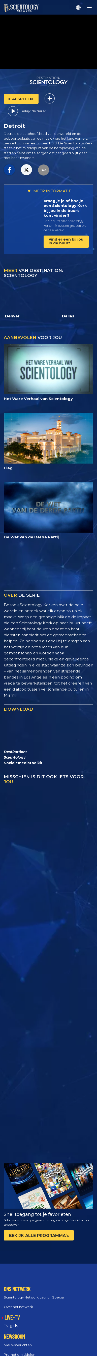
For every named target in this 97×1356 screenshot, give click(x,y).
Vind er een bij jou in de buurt (66, 241)
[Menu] (89, 7)
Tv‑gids (11, 1325)
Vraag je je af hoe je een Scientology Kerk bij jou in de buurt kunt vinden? (65, 208)
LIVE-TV (12, 1317)
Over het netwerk (18, 1307)
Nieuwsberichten (18, 1345)
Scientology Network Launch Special (34, 1297)
